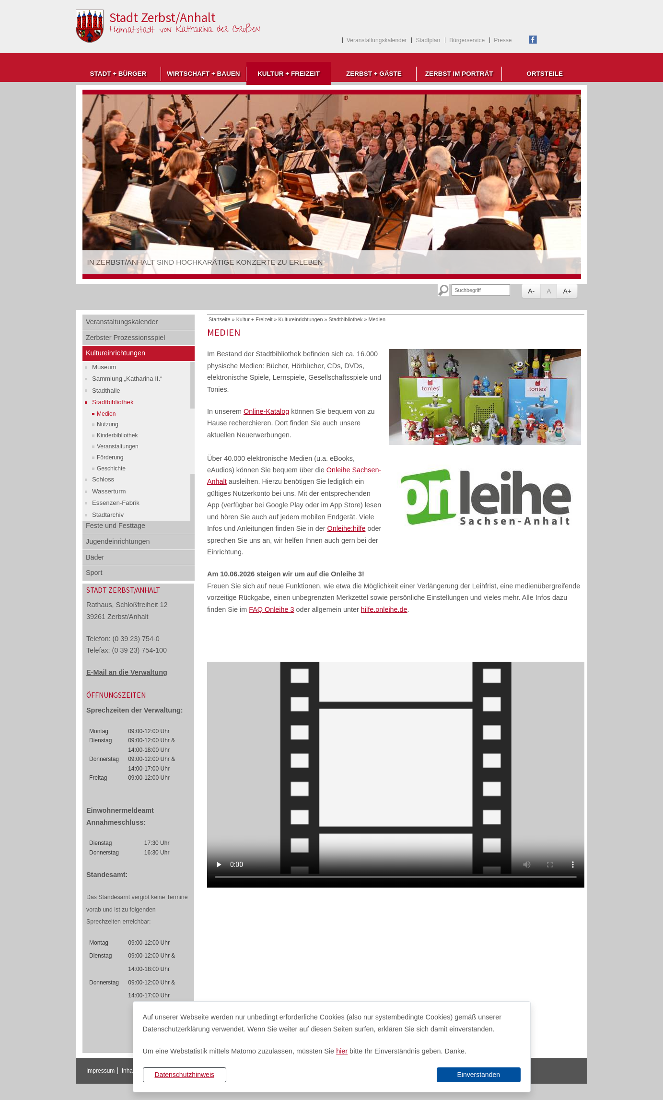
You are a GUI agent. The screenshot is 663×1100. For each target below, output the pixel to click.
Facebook (533, 39)
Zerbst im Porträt (459, 73)
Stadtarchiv (108, 514)
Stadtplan (428, 40)
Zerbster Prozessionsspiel (125, 337)
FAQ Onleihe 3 (271, 609)
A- (531, 291)
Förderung (110, 457)
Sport (94, 572)
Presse (503, 40)
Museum (104, 367)
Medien (106, 413)
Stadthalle (106, 390)
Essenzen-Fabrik (116, 502)
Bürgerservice (467, 40)
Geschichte (111, 468)
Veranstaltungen (118, 446)
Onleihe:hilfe (346, 528)
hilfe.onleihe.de (384, 609)
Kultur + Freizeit (288, 73)
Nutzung (107, 424)
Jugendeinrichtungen (118, 541)
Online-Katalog (266, 411)
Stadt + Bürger (118, 73)
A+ (567, 291)
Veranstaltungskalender (377, 40)
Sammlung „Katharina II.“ (127, 378)
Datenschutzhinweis (184, 1074)
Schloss (103, 479)
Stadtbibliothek (113, 402)
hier (342, 1051)
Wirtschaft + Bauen (203, 73)
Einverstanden (478, 1074)
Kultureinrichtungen (115, 353)
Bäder (95, 557)
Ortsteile (544, 73)
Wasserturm (109, 491)
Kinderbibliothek (117, 435)
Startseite (220, 319)
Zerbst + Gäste (374, 73)
